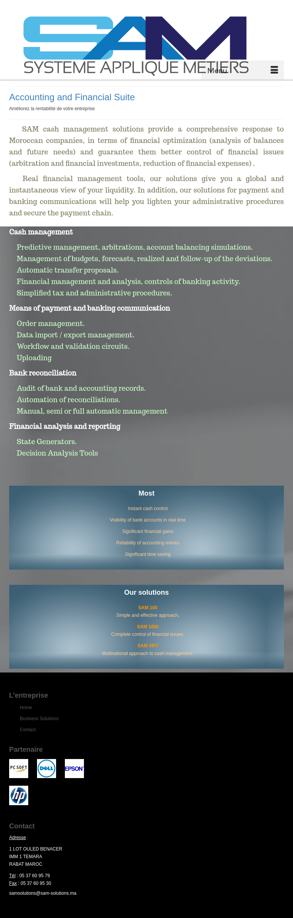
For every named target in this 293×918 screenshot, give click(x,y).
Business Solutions (39, 718)
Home (26, 707)
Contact (27, 729)
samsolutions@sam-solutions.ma (42, 893)
